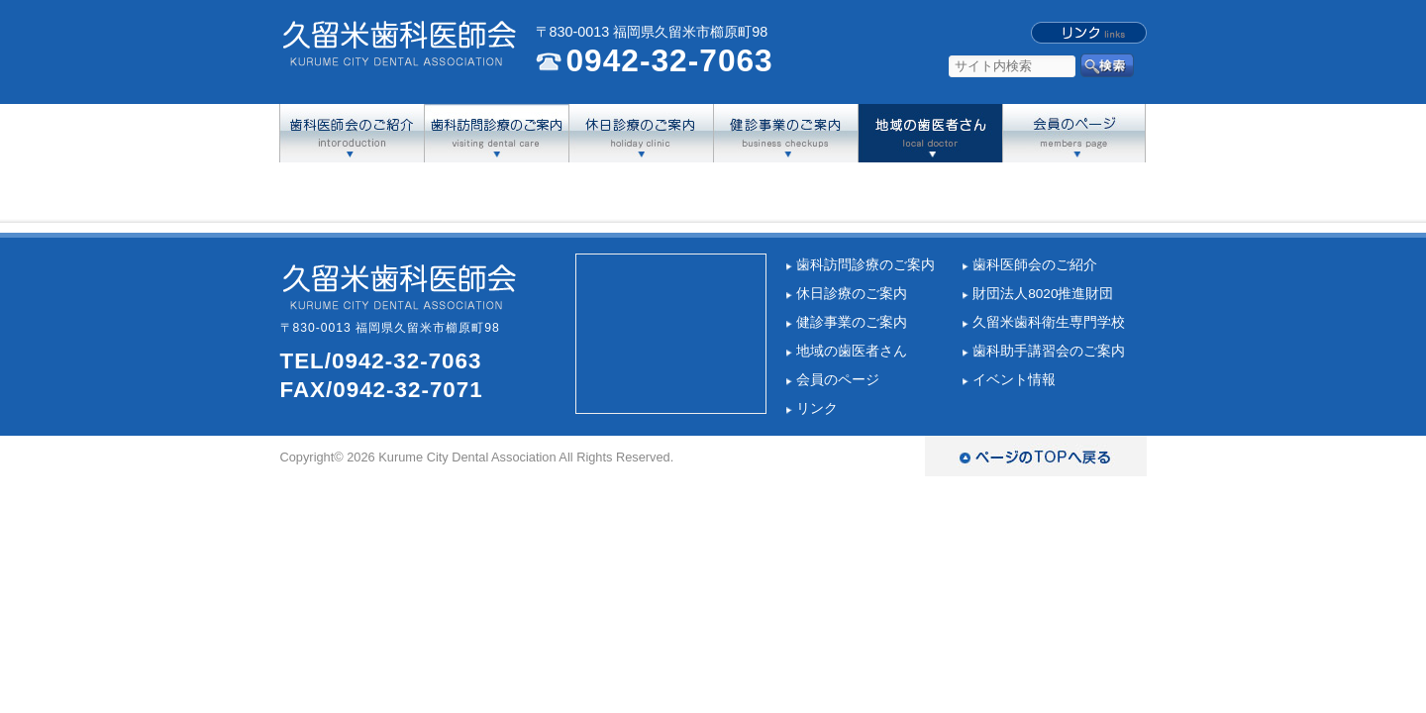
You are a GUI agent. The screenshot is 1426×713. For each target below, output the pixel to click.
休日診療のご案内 (851, 293)
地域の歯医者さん (851, 351)
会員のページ (837, 379)
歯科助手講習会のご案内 (1048, 351)
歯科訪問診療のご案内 (865, 264)
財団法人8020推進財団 (1042, 293)
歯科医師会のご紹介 (1034, 264)
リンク (817, 408)
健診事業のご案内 (851, 322)
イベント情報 (1014, 379)
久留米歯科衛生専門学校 (1048, 322)
